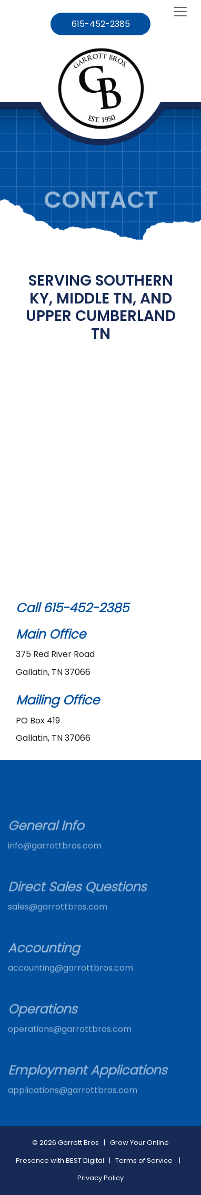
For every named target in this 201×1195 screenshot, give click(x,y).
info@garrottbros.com (55, 855)
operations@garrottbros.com (70, 1038)
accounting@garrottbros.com (70, 977)
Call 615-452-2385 (72, 607)
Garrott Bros (78, 1143)
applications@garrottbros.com (72, 1099)
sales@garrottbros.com (57, 916)
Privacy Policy (100, 1178)
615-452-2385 (101, 24)
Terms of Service (144, 1160)
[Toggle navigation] (180, 12)
